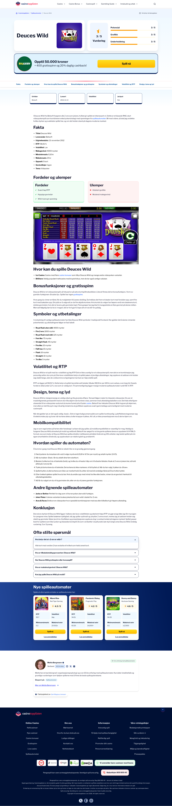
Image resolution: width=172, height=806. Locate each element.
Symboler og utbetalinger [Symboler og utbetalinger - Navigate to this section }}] (108, 84)
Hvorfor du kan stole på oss (68, 733)
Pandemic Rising (93, 598)
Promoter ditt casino (103, 743)
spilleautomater (99, 118)
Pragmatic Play (91, 601)
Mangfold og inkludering (140, 738)
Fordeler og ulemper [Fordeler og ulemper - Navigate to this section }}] (32, 84)
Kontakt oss (68, 743)
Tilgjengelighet (140, 743)
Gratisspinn (32, 743)
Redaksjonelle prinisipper (140, 728)
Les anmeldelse (50, 637)
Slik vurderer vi (140, 733)
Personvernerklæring (104, 749)
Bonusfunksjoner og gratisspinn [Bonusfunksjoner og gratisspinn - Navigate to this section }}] (82, 84)
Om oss (68, 723)
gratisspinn (78, 294)
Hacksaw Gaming (127, 601)
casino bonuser (65, 275)
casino (88, 403)
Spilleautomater (36, 13)
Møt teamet (68, 728)
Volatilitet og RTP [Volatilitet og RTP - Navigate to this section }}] (128, 84)
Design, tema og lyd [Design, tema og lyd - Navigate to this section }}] (146, 84)
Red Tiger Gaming (56, 601)
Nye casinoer (32, 733)
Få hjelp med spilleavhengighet (103, 733)
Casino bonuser (32, 738)
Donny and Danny (128, 598)
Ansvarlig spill (104, 728)
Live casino (32, 749)
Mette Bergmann (54, 663)
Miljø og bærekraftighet (139, 749)
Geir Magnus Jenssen (58, 694)
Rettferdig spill (104, 738)
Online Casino (32, 723)
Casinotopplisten (23, 13)
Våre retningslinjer (140, 723)
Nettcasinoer (32, 728)
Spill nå (126, 63)
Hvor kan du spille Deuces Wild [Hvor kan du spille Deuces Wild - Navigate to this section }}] (55, 84)
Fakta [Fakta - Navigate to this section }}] (18, 84)
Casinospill (90, 4)
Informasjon (104, 723)
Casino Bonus (74, 4)
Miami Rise (54, 598)
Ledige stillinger (68, 738)
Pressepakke (139, 754)
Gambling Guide (107, 4)
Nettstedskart (68, 749)
